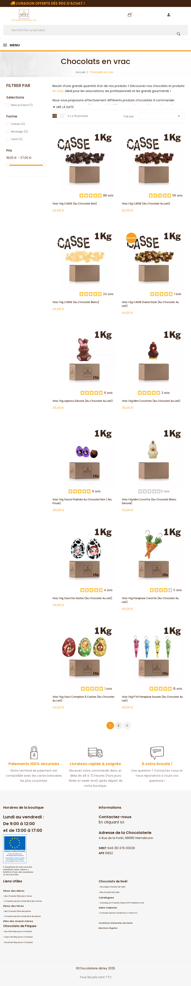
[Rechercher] (95, 30)
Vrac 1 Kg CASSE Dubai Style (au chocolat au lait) (150, 304)
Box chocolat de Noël (110, 892)
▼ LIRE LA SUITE (63, 107)
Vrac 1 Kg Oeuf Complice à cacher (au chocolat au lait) (83, 698)
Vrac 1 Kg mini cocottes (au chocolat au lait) (151, 401)
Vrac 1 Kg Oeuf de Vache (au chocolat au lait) (82, 598)
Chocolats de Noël (113, 881)
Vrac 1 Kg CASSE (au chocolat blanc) (75, 302)
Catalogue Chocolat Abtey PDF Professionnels (122, 903)
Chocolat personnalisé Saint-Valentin (118, 913)
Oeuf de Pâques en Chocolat (18, 931)
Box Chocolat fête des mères (18, 896)
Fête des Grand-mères (18, 921)
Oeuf (17, 139)
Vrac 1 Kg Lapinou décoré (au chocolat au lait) (82, 401)
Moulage (19, 132)
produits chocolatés (137, 100)
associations (94, 91)
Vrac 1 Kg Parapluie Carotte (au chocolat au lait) (150, 600)
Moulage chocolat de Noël (112, 887)
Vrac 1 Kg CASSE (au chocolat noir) (74, 203)
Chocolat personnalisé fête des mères (23, 901)
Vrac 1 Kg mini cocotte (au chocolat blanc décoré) (149, 501)
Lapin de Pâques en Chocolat (18, 937)
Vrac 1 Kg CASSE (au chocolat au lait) (146, 203)
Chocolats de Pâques (19, 926)
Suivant (127, 725)
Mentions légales (108, 928)
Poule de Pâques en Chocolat (18, 942)
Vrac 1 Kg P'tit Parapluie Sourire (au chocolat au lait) (152, 698)
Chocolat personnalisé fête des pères (22, 916)
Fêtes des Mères (13, 890)
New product (22, 105)
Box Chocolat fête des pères (17, 911)
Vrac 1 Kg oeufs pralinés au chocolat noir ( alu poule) (82, 501)
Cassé (18, 124)
